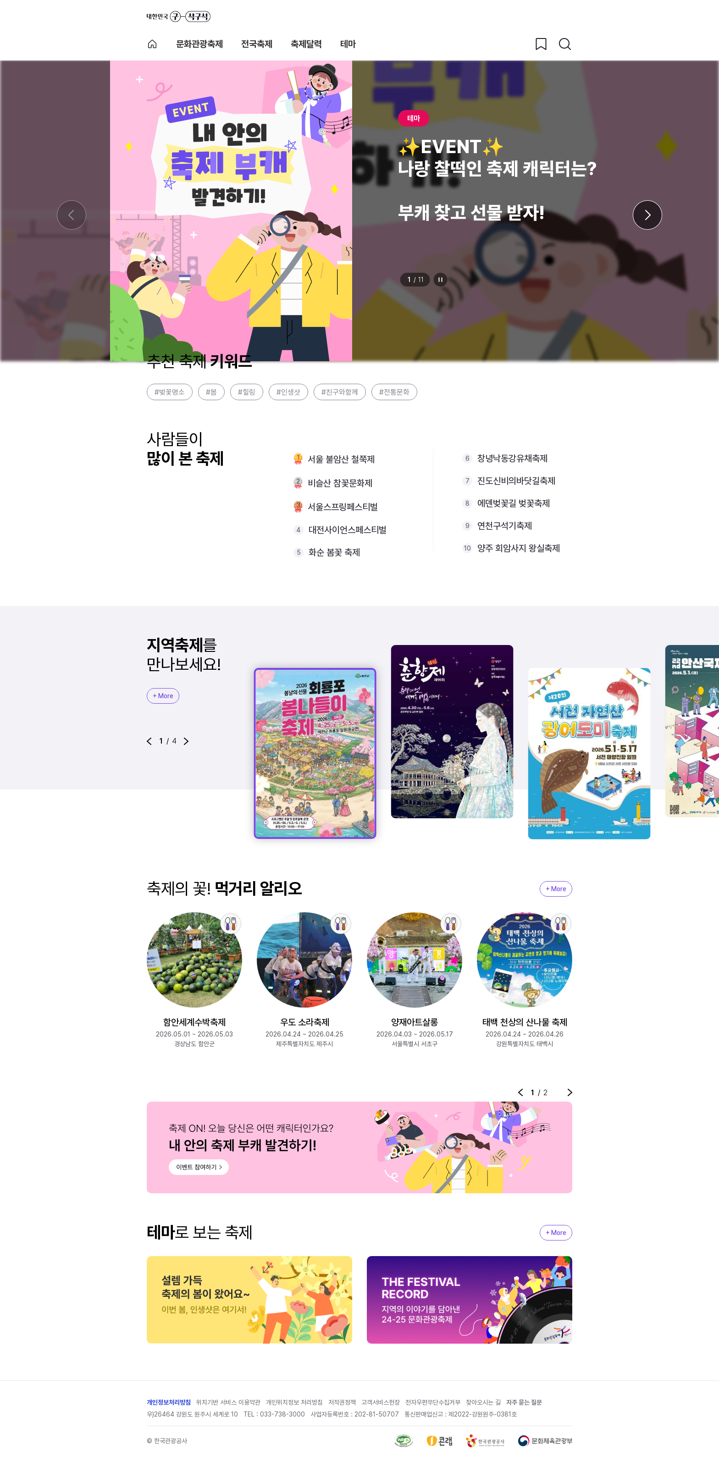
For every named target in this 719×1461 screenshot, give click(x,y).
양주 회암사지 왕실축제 (518, 548)
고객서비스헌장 (380, 1402)
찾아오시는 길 (483, 1402)
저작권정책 (342, 1402)
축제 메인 (152, 44)
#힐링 (246, 392)
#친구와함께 (339, 392)
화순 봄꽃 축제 (334, 552)
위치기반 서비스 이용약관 (228, 1402)
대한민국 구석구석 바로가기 (178, 16)
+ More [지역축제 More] (163, 696)
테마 (348, 44)
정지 (441, 280)
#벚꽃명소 (170, 392)
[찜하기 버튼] (541, 44)
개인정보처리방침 (169, 1402)
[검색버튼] (565, 44)
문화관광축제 (199, 44)
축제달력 (306, 44)
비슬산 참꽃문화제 (340, 483)
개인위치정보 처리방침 (294, 1402)
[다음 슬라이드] (647, 215)
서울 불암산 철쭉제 (341, 459)
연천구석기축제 (504, 525)
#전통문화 (394, 392)
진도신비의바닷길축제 (516, 480)
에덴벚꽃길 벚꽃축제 (513, 503)
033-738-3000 (282, 1414)
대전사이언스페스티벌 (348, 529)
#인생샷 (288, 392)
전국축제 (256, 44)
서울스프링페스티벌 (343, 507)
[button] (149, 741)
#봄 (211, 392)
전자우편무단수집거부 (432, 1402)
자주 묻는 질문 (524, 1402)
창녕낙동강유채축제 (512, 458)
